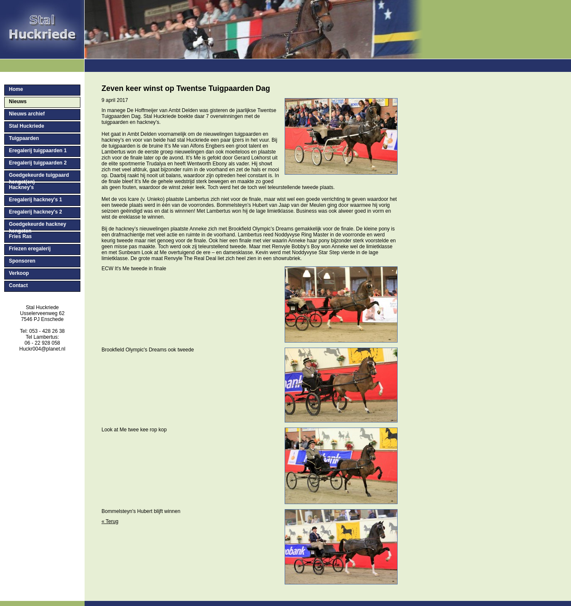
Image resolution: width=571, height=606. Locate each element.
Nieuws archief (27, 114)
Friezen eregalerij (30, 249)
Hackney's (21, 187)
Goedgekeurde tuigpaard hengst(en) (39, 176)
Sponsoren (22, 261)
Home (16, 89)
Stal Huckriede (26, 126)
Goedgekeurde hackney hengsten (37, 225)
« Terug (110, 521)
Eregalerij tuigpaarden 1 (38, 151)
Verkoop (19, 273)
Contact (18, 285)
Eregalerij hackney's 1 (35, 200)
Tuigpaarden (24, 138)
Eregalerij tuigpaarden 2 (38, 163)
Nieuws (18, 101)
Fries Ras (20, 236)
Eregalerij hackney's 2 (35, 212)
